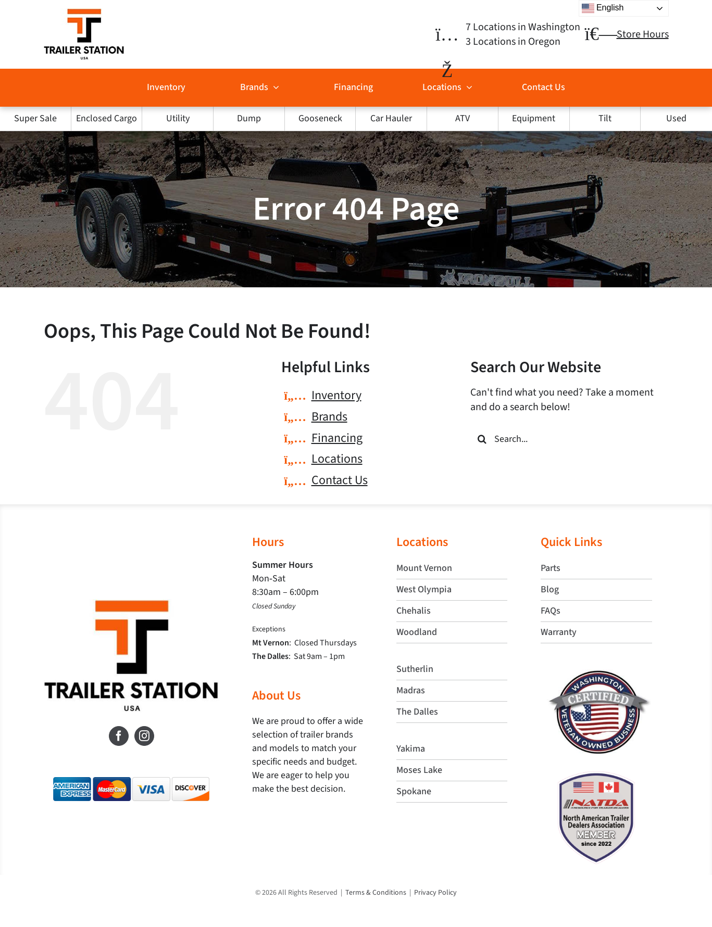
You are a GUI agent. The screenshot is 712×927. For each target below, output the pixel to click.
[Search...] (569, 439)
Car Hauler (391, 118)
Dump (249, 118)
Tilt (604, 118)
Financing (337, 438)
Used (676, 118)
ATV (462, 118)
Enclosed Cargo (106, 118)
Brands (329, 417)
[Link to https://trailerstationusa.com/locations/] (447, 35)
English (603, 8)
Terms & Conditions (375, 892)
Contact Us (339, 480)
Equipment (533, 118)
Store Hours (643, 34)
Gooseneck (320, 118)
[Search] (482, 439)
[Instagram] (144, 736)
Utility (178, 118)
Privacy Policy (435, 892)
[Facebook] (119, 736)
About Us (276, 696)
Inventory (336, 395)
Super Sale (35, 118)
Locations (337, 459)
